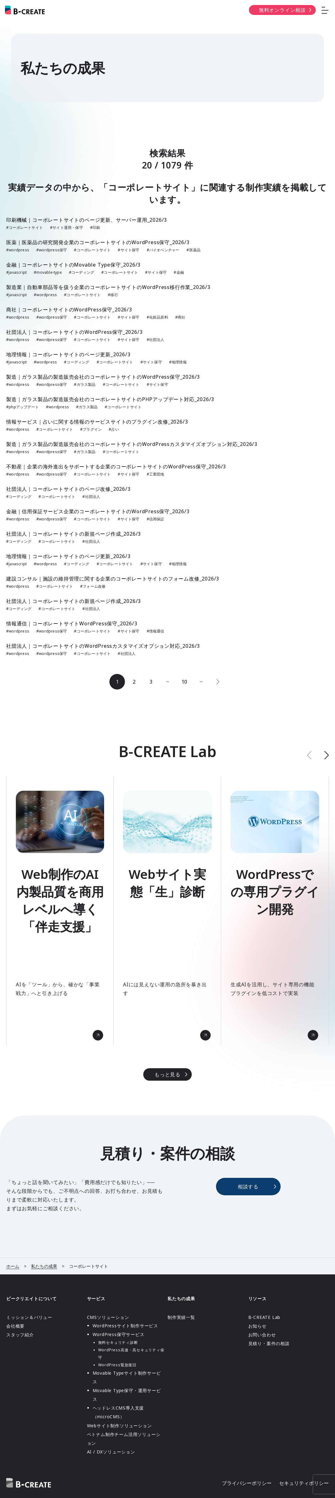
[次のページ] (218, 682)
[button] (326, 755)
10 (184, 681)
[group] (60, 910)
